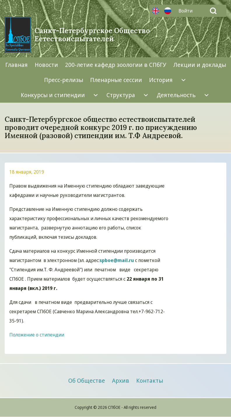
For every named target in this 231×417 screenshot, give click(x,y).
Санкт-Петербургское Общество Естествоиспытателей (92, 35)
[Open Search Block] (213, 11)
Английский (155, 11)
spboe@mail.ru (116, 260)
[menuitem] (187, 11)
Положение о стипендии (36, 335)
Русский (168, 11)
